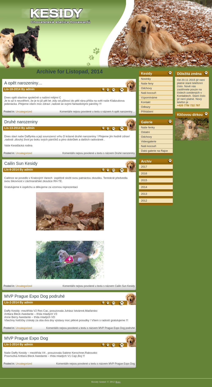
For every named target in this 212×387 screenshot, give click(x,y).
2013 (144, 193)
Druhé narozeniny (21, 121)
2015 (144, 180)
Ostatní (145, 132)
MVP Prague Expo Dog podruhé (34, 296)
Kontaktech (184, 95)
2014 (144, 187)
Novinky (146, 78)
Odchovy (146, 88)
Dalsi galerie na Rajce (154, 150)
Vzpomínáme (149, 97)
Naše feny (147, 83)
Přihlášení (147, 111)
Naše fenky (148, 127)
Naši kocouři (148, 92)
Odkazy (145, 106)
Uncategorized (24, 111)
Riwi (118, 382)
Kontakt (145, 102)
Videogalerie (148, 141)
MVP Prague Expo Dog (26, 338)
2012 (144, 200)
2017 (144, 166)
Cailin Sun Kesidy (21, 163)
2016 (144, 173)
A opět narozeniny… (23, 83)
